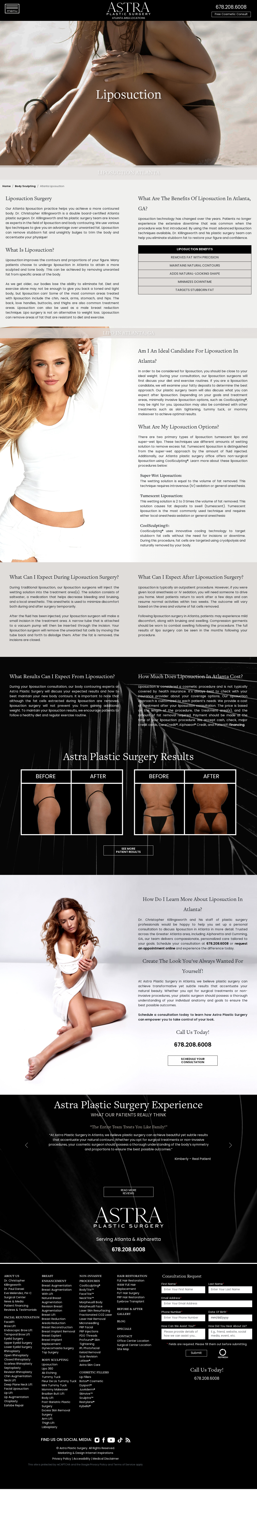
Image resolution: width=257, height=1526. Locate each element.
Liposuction (49, 1351)
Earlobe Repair (13, 1393)
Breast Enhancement (57, 1274)
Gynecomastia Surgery (57, 1336)
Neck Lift (9, 1370)
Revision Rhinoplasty (17, 1363)
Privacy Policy (63, 1440)
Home (6, 186)
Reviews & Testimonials (19, 1305)
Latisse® (84, 1343)
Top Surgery (50, 1339)
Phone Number (172, 1310)
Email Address (171, 1296)
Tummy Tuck (50, 1363)
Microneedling (88, 1313)
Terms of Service (124, 1445)
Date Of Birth (218, 1310)
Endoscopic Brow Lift (17, 1324)
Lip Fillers (85, 1359)
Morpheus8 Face (90, 1297)
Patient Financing (15, 1301)
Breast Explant (51, 1324)
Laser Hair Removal (91, 1309)
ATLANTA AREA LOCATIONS (128, 18)
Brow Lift (9, 1321)
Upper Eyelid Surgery (17, 1336)
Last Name (216, 1282)
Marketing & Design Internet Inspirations (85, 1434)
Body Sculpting (25, 186)
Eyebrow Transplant (130, 1294)
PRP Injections (88, 1320)
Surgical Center (14, 1294)
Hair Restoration (129, 1274)
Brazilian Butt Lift (52, 1378)
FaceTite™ (85, 1286)
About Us (10, 1274)
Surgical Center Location (133, 1331)
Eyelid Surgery (13, 1332)
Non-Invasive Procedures (97, 1274)
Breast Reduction (53, 1309)
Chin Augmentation (16, 1366)
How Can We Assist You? (178, 1324)
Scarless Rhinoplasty (17, 1355)
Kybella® (84, 1385)
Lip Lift (7, 1382)
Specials (123, 1316)
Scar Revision (88, 1339)
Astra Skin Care (89, 1347)
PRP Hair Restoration (130, 1290)
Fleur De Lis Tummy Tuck (57, 1366)
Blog (120, 1308)
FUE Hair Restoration (130, 1278)
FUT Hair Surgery (127, 1286)
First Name (169, 1282)
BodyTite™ (86, 1282)
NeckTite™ (85, 1290)
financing (236, 725)
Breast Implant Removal (57, 1320)
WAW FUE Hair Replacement (134, 1282)
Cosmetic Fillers (91, 1354)
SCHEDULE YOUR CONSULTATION (193, 1060)
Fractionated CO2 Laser (94, 1305)
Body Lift (47, 1382)
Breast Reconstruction (56, 1317)
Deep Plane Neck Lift (17, 1374)
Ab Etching (48, 1359)
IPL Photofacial (88, 1332)
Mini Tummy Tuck (52, 1370)
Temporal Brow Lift (16, 1328)
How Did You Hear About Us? (227, 1324)
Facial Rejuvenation (18, 1312)
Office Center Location (131, 1328)
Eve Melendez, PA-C (17, 1290)
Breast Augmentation (55, 1278)
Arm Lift (46, 1401)
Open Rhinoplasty (15, 1347)
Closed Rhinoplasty (16, 1351)
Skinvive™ (85, 1374)
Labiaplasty (49, 1408)
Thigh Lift (47, 1405)
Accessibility (82, 1440)
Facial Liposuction (15, 1378)
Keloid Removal (89, 1336)
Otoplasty (10, 1389)
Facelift (8, 1317)
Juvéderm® (86, 1370)
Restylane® (86, 1382)
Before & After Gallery (133, 1301)
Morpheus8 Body (90, 1294)
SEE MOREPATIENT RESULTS (128, 850)
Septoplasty (12, 1359)
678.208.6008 (231, 7)
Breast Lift (48, 1305)
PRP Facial (85, 1317)
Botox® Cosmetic (90, 1363)
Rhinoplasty (11, 1344)
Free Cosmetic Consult (231, 14)
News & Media (13, 1297)
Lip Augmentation (15, 1385)
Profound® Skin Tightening (95, 1328)
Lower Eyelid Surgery (17, 1340)
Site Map (122, 1335)
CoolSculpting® (89, 1278)
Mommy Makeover (54, 1374)
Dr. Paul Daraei (13, 1286)
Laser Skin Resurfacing (93, 1301)
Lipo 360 (47, 1355)
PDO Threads (87, 1324)
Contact (123, 1323)
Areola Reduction (53, 1313)
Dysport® (85, 1366)
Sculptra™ (85, 1378)
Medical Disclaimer (104, 1440)
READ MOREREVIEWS (128, 1190)
